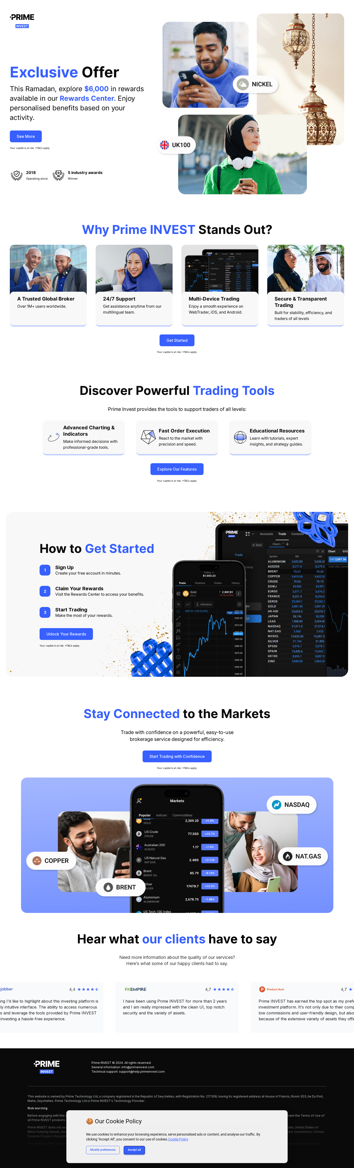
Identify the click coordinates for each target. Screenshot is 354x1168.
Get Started (177, 340)
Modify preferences (103, 1150)
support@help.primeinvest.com (142, 1071)
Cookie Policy (178, 1139)
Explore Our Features (177, 469)
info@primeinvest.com (137, 1067)
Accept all (134, 1150)
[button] (177, 1007)
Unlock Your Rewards (66, 634)
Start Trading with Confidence (177, 756)
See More (26, 136)
